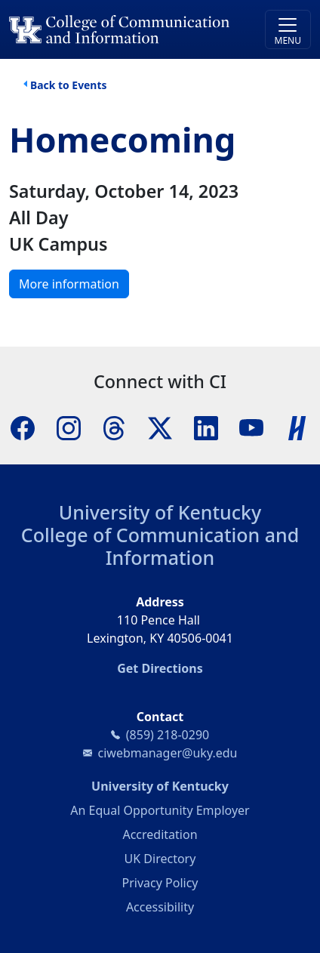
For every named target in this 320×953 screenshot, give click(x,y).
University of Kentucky (160, 512)
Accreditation (159, 834)
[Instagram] (69, 426)
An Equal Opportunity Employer (159, 810)
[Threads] (114, 426)
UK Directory (160, 858)
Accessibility (160, 907)
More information (69, 284)
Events (89, 85)
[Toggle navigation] (288, 29)
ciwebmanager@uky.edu (168, 753)
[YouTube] (251, 426)
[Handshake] (297, 426)
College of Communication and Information (160, 546)
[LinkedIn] (206, 426)
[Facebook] (23, 426)
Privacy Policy (160, 882)
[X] (160, 426)
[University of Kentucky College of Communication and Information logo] (122, 29)
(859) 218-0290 (167, 734)
